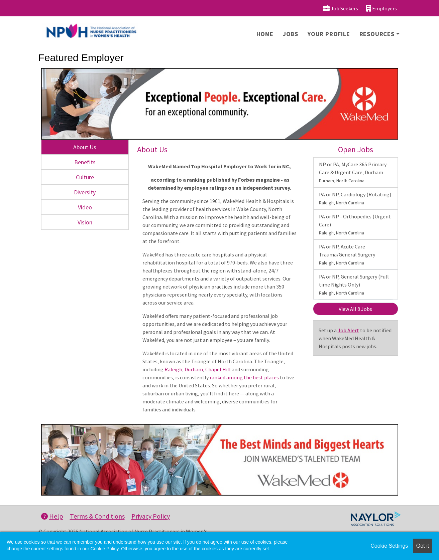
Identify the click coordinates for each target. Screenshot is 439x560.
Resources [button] (377, 34)
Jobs (290, 34)
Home (264, 34)
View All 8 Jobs (355, 309)
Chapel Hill (218, 369)
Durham (194, 369)
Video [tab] (85, 207)
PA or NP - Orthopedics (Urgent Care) (355, 224)
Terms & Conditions (97, 516)
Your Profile (329, 34)
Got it (422, 546)
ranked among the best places (244, 377)
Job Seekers (340, 8)
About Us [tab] (84, 147)
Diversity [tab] (85, 192)
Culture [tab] (85, 177)
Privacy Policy (150, 516)
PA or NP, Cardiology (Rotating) (355, 198)
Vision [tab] (85, 222)
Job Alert (348, 330)
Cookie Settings (389, 546)
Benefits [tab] (85, 162)
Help (52, 516)
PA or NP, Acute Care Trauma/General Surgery (347, 254)
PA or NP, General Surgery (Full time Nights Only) (354, 284)
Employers (381, 8)
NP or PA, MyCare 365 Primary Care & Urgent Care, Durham (353, 172)
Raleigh (173, 369)
